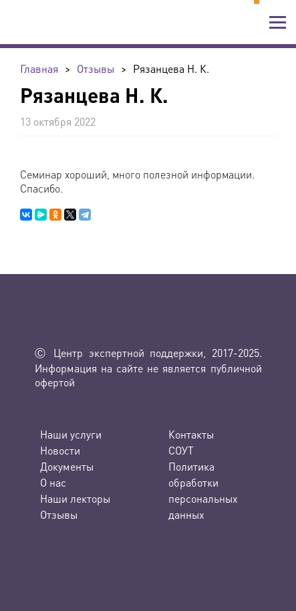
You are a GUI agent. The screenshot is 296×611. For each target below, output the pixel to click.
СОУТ (181, 450)
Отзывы (59, 514)
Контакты (191, 434)
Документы (67, 466)
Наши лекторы (75, 498)
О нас (53, 482)
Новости (60, 450)
